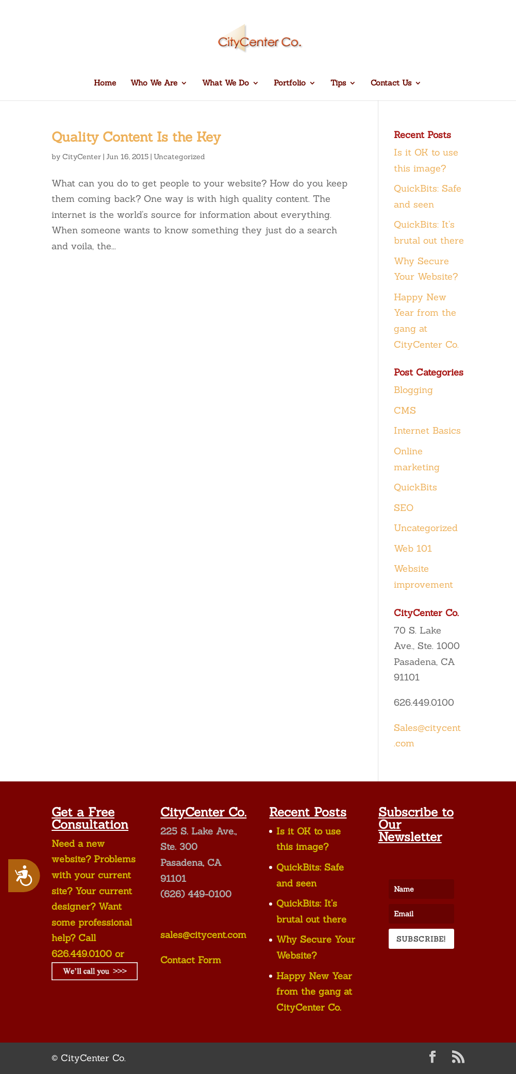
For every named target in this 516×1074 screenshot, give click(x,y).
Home (105, 83)
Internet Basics (427, 430)
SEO (403, 508)
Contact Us (391, 83)
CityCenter (81, 156)
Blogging (413, 390)
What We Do (225, 83)
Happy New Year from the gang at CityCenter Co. (314, 991)
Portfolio (290, 83)
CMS (405, 410)
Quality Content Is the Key (136, 136)
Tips (338, 83)
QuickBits (415, 487)
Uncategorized (179, 156)
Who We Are (153, 83)
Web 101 (413, 548)
